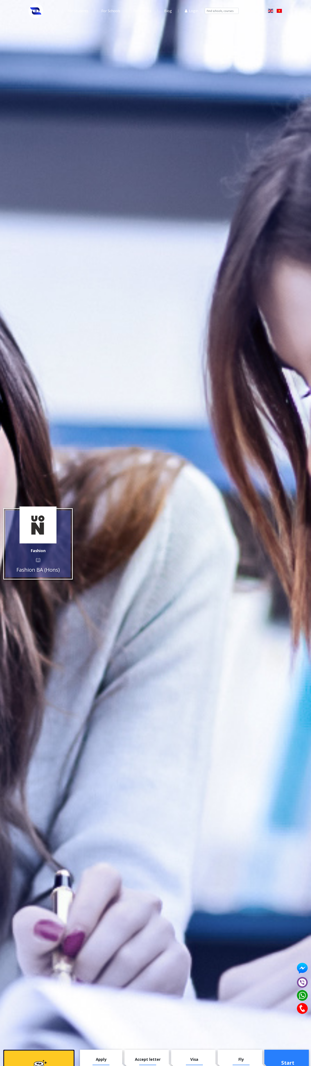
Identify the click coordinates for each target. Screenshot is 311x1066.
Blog (168, 10)
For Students (78, 10)
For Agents (142, 10)
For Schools (110, 10)
